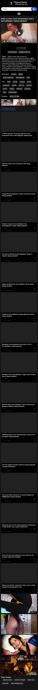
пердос (12, 88)
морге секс (31, 680)
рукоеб (14, 85)
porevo (5, 88)
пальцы (22, 82)
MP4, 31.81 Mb (14, 96)
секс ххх (29, 85)
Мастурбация (20, 77)
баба (8, 82)
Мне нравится (11, 48)
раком (29, 82)
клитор (15, 82)
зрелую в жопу (7, 680)
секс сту (21, 85)
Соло (28, 77)
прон (4, 92)
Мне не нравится (14, 48)
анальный (5, 683)
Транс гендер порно (17, 683)
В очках (13, 74)
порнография (13, 92)
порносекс (6, 85)
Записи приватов (8, 77)
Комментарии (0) (24, 52)
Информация (12, 52)
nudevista (27, 88)
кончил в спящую (20, 680)
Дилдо (20, 74)
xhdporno (19, 88)
